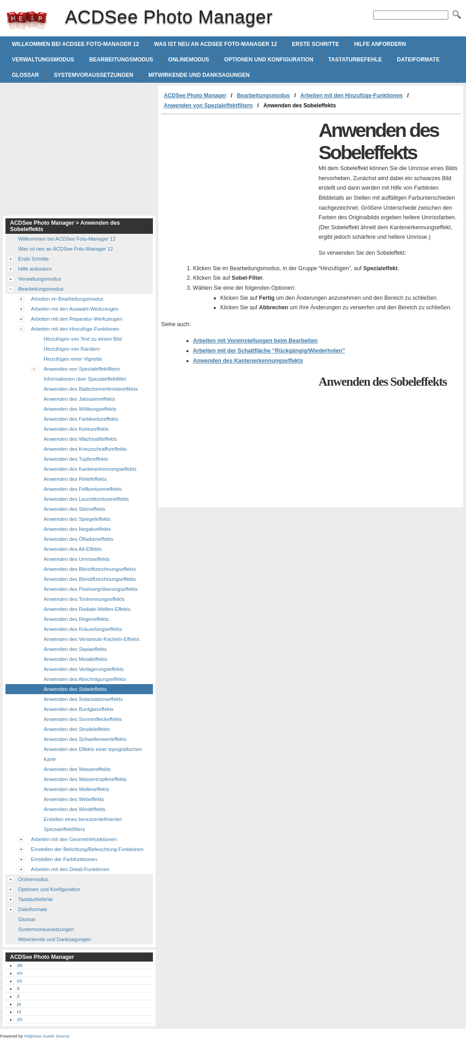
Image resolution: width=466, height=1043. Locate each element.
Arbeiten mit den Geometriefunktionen (73, 839)
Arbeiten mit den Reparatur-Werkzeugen (76, 319)
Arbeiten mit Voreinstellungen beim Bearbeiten (255, 341)
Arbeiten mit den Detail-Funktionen (70, 869)
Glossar (25, 75)
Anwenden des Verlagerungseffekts (84, 669)
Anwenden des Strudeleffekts (77, 729)
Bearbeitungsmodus (121, 59)
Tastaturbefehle (355, 59)
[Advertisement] (237, 183)
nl (19, 1011)
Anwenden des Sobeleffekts (75, 689)
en (19, 973)
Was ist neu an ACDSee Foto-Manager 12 (215, 44)
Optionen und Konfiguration (269, 59)
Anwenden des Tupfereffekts (76, 459)
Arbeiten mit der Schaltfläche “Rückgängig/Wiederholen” (269, 351)
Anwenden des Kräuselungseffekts (83, 629)
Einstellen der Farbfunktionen (64, 859)
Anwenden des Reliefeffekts (75, 479)
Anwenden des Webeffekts (74, 799)
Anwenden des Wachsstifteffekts (80, 439)
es (19, 980)
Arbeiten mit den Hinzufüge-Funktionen (351, 95)
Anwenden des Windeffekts (74, 809)
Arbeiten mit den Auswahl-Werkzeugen (75, 309)
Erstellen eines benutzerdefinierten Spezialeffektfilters (83, 824)
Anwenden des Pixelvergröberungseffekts (90, 589)
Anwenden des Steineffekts (74, 509)
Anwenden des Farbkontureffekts (81, 419)
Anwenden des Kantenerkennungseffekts (248, 361)
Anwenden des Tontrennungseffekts (84, 599)
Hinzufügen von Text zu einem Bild (83, 339)
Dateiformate (418, 59)
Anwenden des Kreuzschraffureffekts (85, 449)
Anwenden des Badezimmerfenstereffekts (91, 389)
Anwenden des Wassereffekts (77, 769)
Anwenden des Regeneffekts (76, 619)
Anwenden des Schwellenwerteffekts (85, 739)
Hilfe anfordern (380, 44)
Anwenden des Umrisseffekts (77, 559)
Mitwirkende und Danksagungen (199, 75)
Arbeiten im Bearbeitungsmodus (67, 299)
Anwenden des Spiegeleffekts (77, 519)
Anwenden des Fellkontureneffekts (83, 489)
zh (19, 1019)
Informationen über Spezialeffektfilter (85, 379)
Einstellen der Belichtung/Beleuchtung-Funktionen (87, 849)
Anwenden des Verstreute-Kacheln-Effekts (91, 639)
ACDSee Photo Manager (27, 20)
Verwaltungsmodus (43, 59)
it (18, 996)
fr (18, 988)
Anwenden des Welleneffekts (76, 789)
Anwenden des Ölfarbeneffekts (78, 539)
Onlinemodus (188, 59)
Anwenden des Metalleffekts (75, 659)
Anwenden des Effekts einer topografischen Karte (93, 754)
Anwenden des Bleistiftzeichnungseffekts (90, 569)
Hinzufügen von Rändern (72, 349)
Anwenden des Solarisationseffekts (83, 699)
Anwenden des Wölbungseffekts (80, 409)
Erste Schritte (315, 44)
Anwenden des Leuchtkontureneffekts (86, 499)
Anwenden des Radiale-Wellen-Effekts (87, 609)
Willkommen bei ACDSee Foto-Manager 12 (75, 44)
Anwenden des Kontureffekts (76, 429)
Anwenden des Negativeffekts (77, 529)
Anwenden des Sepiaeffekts (75, 649)
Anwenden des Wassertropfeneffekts (85, 779)
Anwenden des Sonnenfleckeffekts (83, 719)
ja (19, 1004)
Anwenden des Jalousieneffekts (79, 399)
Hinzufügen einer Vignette (73, 359)
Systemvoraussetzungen (93, 75)
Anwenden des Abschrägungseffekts (85, 679)
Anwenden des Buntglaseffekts (78, 709)
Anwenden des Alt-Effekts (72, 549)
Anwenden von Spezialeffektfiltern (208, 105)
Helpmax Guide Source (46, 1035)
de (19, 965)
